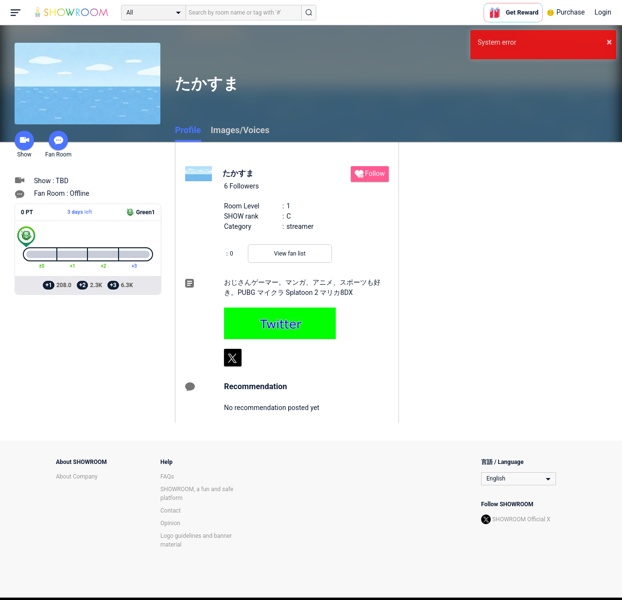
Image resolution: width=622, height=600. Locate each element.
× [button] (609, 42)
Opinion (170, 523)
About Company (77, 476)
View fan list (290, 253)
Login (602, 12)
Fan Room (58, 144)
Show (24, 144)
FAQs (167, 476)
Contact (170, 510)
